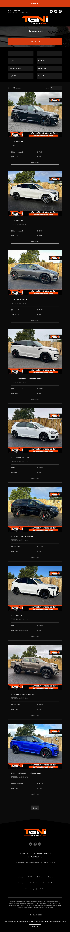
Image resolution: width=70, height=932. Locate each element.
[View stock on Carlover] (51, 11)
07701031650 (23, 13)
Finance (50, 877)
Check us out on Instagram (60, 11)
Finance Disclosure (49, 883)
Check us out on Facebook (55, 11)
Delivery (40, 877)
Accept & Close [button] (35, 926)
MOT (30, 877)
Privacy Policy (29, 889)
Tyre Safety (33, 883)
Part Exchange (19, 883)
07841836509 (13, 13)
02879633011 (14, 10)
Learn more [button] (62, 921)
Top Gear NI (35, 20)
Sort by (47, 88)
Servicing (20, 877)
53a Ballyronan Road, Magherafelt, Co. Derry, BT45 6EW (35, 863)
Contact (42, 889)
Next (35, 808)
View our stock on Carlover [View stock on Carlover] (30, 844)
